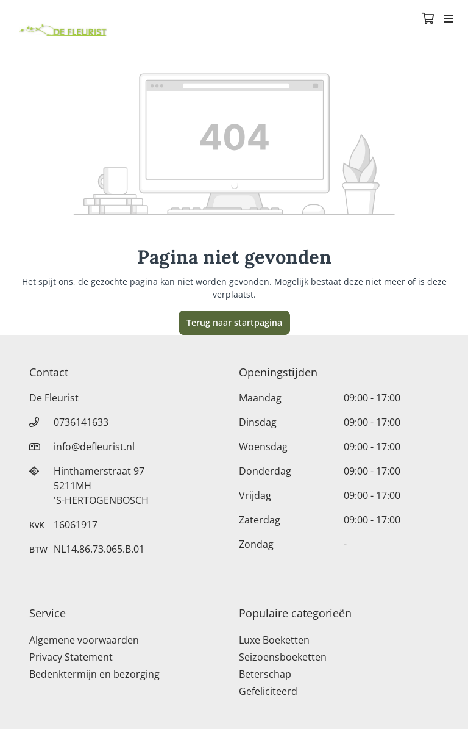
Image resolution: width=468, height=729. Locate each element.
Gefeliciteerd (268, 691)
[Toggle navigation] (448, 19)
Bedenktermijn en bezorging (94, 674)
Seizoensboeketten (283, 657)
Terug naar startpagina (234, 322)
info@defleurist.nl (94, 446)
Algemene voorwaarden (84, 640)
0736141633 (81, 422)
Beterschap (265, 674)
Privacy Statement (71, 657)
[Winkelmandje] (428, 19)
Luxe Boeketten (274, 640)
